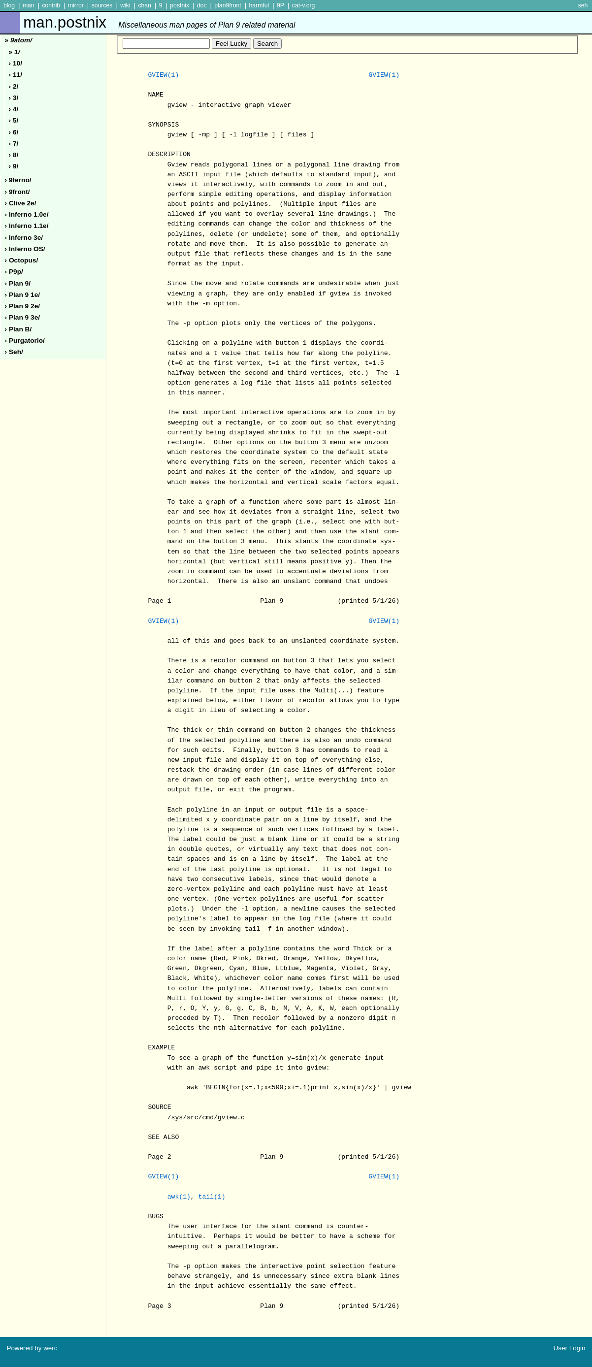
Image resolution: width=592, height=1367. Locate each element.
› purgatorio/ (25, 340)
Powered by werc (31, 1348)
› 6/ (14, 132)
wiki (125, 5)
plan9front (227, 5)
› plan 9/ (18, 283)
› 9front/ (17, 191)
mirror (76, 5)
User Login (570, 1348)
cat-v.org (303, 5)
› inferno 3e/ (24, 237)
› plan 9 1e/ (22, 294)
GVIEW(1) (163, 75)
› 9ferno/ (18, 180)
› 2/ (14, 86)
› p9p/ (14, 271)
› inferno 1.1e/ (27, 225)
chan (144, 5)
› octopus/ (21, 260)
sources (102, 5)
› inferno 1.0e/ (27, 214)
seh (583, 5)
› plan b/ (18, 329)
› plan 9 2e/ (22, 306)
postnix (179, 5)
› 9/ (14, 166)
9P (280, 5)
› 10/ (15, 63)
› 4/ (14, 109)
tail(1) (212, 1197)
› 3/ (14, 97)
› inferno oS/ (25, 249)
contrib (51, 5)
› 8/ (14, 155)
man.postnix (159, 22)
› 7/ (14, 143)
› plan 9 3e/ (22, 317)
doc (202, 5)
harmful (259, 5)
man (28, 5)
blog (9, 5)
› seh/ (14, 352)
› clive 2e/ (20, 203)
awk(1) (179, 1197)
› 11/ (15, 74)
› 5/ (14, 120)
